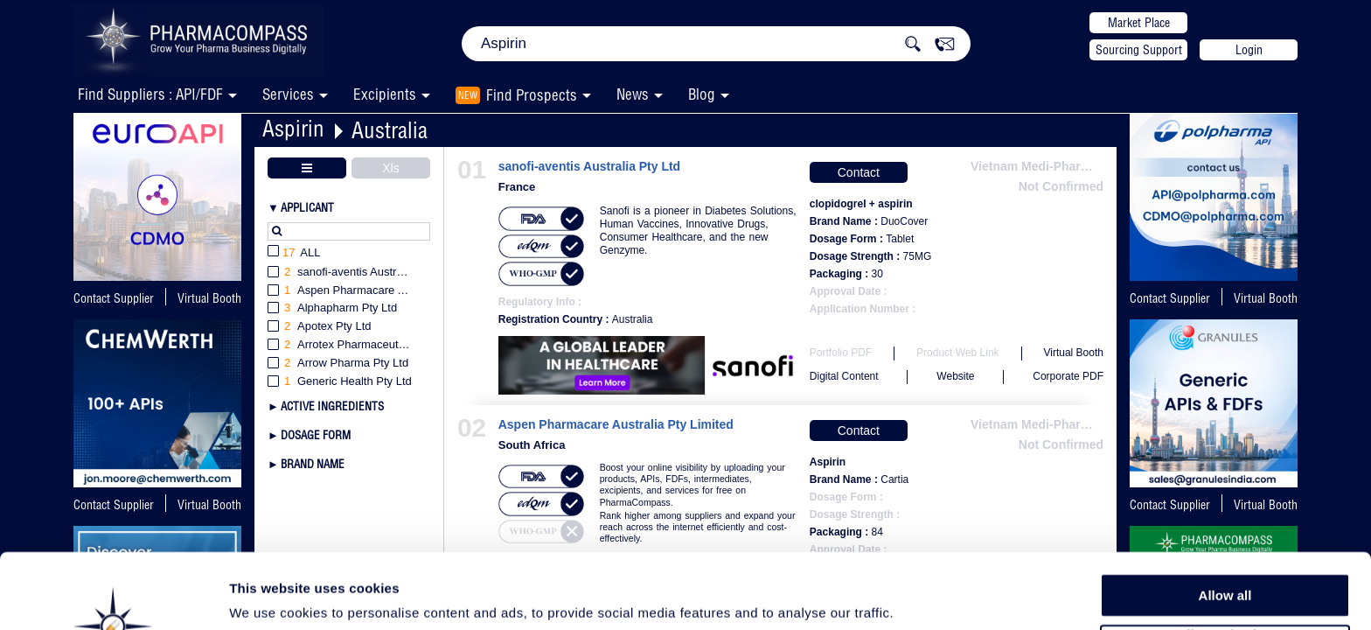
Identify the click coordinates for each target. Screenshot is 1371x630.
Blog (701, 94)
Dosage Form (316, 435)
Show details (917, 596)
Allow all (1225, 524)
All (294, 253)
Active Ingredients (332, 406)
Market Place (1139, 23)
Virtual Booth (209, 298)
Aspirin (293, 128)
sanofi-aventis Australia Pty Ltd (589, 166)
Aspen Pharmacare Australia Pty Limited (616, 424)
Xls (390, 168)
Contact (859, 172)
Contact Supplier (113, 298)
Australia (389, 130)
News (632, 94)
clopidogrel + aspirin (861, 204)
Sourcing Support (1139, 50)
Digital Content (844, 376)
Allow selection (1224, 564)
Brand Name (312, 464)
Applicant (307, 207)
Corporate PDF (1068, 376)
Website (955, 376)
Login (1249, 50)
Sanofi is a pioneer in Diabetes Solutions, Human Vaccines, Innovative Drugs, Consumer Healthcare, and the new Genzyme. (698, 230)
